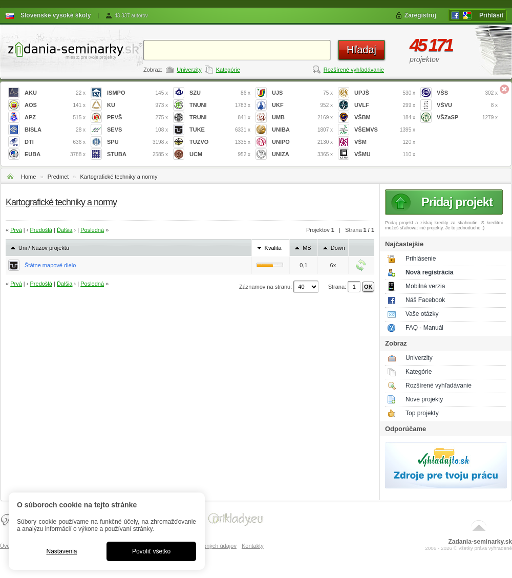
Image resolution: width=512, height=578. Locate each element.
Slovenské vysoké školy (55, 15)
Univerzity (189, 70)
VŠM (384, 142)
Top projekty (422, 413)
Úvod (6, 546)
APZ (55, 117)
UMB (302, 117)
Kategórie (228, 70)
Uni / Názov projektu (43, 248)
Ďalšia (65, 230)
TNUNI (219, 105)
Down (338, 248)
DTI (55, 142)
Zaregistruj (420, 15)
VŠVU (467, 105)
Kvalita (273, 248)
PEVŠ (137, 117)
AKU (55, 93)
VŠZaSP (467, 117)
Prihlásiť (491, 15)
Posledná (92, 230)
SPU (137, 142)
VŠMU (384, 154)
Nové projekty (424, 399)
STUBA (137, 154)
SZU (219, 93)
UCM (219, 154)
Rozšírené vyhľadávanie (354, 70)
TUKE (219, 130)
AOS (55, 105)
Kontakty (253, 546)
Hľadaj (361, 49)
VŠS (467, 93)
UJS (302, 93)
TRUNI (219, 117)
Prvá (16, 230)
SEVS (137, 130)
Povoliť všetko (151, 551)
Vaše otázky (422, 313)
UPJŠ (384, 93)
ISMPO (137, 93)
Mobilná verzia (425, 286)
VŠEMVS (384, 130)
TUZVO (219, 142)
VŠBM (384, 117)
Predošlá (41, 230)
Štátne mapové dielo (50, 265)
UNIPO (302, 142)
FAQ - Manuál (424, 327)
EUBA (55, 154)
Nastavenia (61, 551)
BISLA (55, 130)
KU (137, 105)
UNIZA (302, 154)
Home (28, 177)
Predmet (58, 177)
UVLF (384, 105)
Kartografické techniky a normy (118, 177)
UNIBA (302, 130)
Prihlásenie (421, 258)
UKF (302, 105)
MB (307, 248)
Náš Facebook (425, 300)
